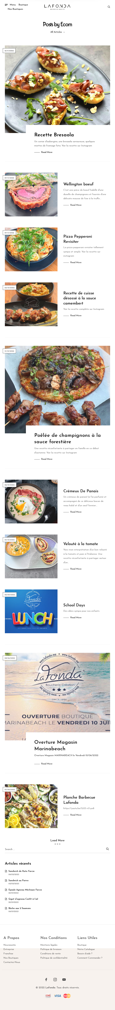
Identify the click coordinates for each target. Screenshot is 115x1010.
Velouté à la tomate (80, 544)
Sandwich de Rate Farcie (21, 871)
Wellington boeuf (78, 184)
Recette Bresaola (54, 135)
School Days (74, 605)
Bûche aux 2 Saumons (19, 908)
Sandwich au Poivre (18, 880)
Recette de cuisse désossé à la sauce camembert (79, 298)
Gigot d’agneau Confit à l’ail (23, 899)
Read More (46, 152)
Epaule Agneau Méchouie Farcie (25, 890)
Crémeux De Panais (80, 491)
